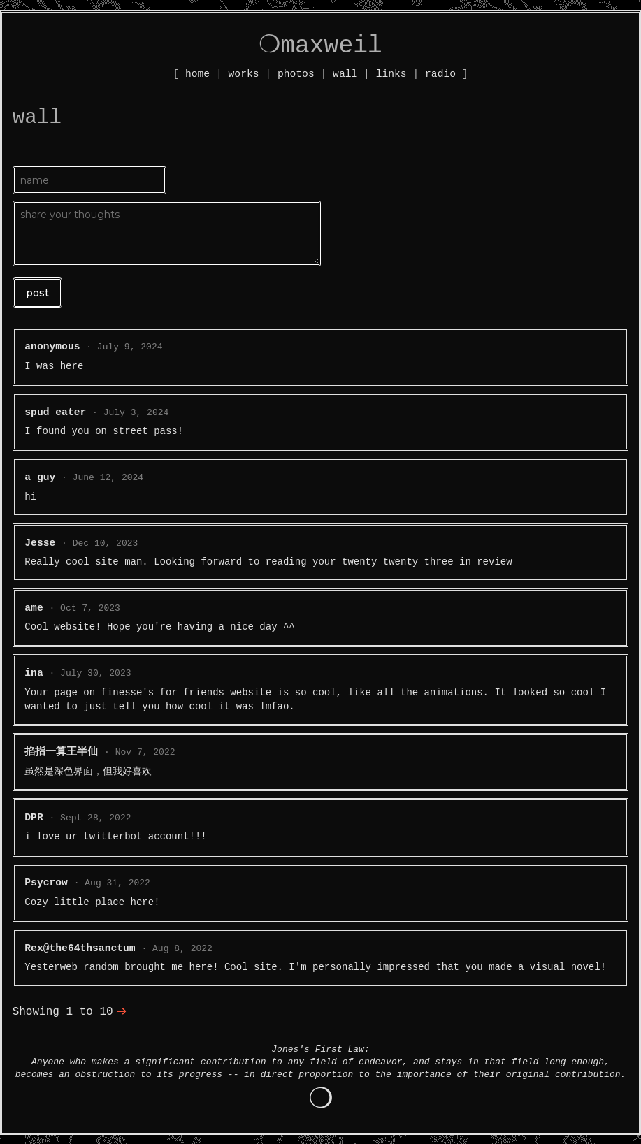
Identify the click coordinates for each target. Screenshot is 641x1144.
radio (440, 74)
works (244, 74)
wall (345, 74)
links (391, 74)
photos (296, 74)
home (197, 74)
